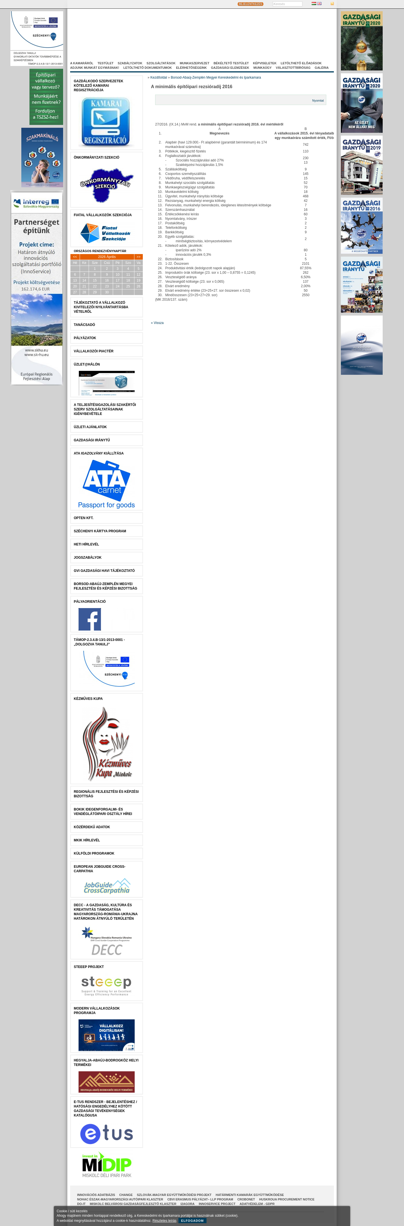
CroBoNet (246, 1199)
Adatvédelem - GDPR (257, 1204)
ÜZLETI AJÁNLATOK (90, 427)
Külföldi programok (94, 853)
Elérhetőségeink (191, 67)
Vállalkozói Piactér (93, 351)
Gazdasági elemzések (230, 67)
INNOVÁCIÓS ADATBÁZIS (96, 1195)
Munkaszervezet (195, 63)
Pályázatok (85, 338)
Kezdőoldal (158, 77)
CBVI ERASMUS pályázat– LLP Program (200, 1199)
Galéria (322, 67)
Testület (106, 63)
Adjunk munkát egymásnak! (94, 67)
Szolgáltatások (160, 63)
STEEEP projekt (89, 967)
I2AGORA (187, 1204)
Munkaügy (262, 67)
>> (139, 257)
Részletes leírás (164, 1221)
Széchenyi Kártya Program (100, 531)
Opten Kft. (83, 518)
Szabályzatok (130, 63)
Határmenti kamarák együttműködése (250, 1195)
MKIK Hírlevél (87, 840)
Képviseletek (265, 63)
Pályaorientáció (90, 602)
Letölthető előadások (301, 63)
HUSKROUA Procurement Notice (287, 1199)
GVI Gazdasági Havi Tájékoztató (104, 571)
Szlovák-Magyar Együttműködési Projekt (174, 1195)
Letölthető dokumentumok (147, 67)
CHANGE (126, 1195)
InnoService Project (217, 1204)
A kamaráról (81, 63)
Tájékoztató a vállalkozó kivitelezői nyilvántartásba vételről (101, 307)
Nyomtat (318, 100)
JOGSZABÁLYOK (88, 558)
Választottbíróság (293, 67)
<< (75, 257)
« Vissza (157, 323)
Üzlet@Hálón (87, 364)
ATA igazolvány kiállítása (99, 453)
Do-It (81, 1204)
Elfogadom (192, 1220)
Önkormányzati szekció (96, 157)
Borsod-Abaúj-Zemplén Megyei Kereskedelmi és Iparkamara (216, 77)
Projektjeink (264, 36)
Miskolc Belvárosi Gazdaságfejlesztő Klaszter (133, 1204)
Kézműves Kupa (88, 699)
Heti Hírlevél (86, 544)
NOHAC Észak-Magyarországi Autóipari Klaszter (120, 1199)
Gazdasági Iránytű (92, 440)
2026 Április (107, 257)
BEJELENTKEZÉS (250, 4)
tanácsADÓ (84, 325)
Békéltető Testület (231, 63)
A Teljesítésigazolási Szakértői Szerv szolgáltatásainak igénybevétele (105, 409)
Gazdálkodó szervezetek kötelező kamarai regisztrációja (98, 85)
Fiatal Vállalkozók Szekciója (103, 215)
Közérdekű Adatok (92, 827)
